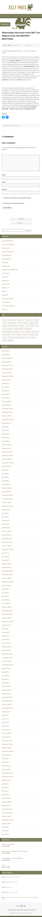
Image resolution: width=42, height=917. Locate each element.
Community (5, 255)
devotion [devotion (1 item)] (25, 323)
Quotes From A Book (8, 844)
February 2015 (6, 802)
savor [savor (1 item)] (13, 334)
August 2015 (5, 780)
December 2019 (6, 610)
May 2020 (4, 596)
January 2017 (5, 737)
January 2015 (5, 805)
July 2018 (4, 672)
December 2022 (6, 495)
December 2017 (6, 697)
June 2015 (4, 787)
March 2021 (5, 560)
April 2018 (5, 683)
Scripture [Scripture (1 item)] (25, 334)
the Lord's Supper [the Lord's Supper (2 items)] (19, 337)
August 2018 (5, 668)
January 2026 (5, 362)
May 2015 (4, 791)
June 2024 (4, 430)
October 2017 (6, 704)
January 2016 (5, 769)
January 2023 (5, 491)
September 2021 (7, 549)
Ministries (5, 284)
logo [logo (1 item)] (4, 329)
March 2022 (5, 528)
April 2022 (5, 524)
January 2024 (5, 448)
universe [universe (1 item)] (33, 337)
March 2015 (5, 798)
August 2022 (5, 510)
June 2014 (4, 831)
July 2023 (4, 470)
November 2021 (6, 542)
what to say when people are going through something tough (20, 898)
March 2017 (5, 730)
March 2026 (5, 354)
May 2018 (4, 679)
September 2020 (7, 582)
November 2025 (6, 369)
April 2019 (5, 639)
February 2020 (6, 607)
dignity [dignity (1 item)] (32, 323)
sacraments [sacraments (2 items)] (35, 331)
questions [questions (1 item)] (17, 331)
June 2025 (4, 387)
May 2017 (4, 722)
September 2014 (7, 820)
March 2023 (5, 484)
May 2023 (4, 477)
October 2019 (6, 618)
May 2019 (4, 636)
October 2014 (6, 816)
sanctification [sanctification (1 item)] (6, 334)
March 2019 (5, 643)
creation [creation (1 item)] (36, 320)
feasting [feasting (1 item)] (10, 326)
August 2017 (5, 712)
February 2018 (6, 690)
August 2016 (5, 755)
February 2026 (6, 358)
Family (4, 262)
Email (4, 182)
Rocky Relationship (12, 882)
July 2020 (4, 589)
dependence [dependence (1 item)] (12, 323)
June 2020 (4, 593)
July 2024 (4, 427)
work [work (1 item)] (4, 340)
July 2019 (4, 629)
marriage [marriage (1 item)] (9, 329)
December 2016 (6, 740)
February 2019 (6, 647)
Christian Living (6, 244)
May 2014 (4, 834)
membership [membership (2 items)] (28, 329)
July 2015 (4, 784)
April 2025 (5, 394)
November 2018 (6, 657)
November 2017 (6, 701)
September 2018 (7, 665)
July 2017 (4, 715)
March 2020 (5, 603)
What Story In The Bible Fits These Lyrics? (15, 851)
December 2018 (6, 654)
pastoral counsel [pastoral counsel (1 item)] (7, 331)
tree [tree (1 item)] (27, 337)
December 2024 (6, 408)
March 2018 (5, 686)
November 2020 (6, 574)
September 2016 (7, 751)
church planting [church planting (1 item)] (11, 320)
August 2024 (5, 423)
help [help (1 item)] (27, 326)
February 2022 (6, 531)
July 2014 (4, 827)
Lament (4, 277)
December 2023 (6, 452)
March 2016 (5, 766)
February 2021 (6, 564)
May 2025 (4, 390)
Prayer (4, 295)
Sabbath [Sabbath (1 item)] (28, 331)
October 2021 (6, 546)
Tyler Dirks (17, 45)
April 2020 (5, 600)
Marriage (5, 280)
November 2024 (6, 412)
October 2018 (6, 661)
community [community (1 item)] (29, 320)
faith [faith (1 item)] (36, 323)
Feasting (4, 266)
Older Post (21, 223)
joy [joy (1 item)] (37, 326)
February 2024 (6, 445)
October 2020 (6, 578)
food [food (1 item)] (16, 326)
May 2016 (4, 762)
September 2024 (7, 419)
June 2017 (4, 719)
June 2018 (4, 675)
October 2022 (6, 502)
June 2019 (4, 632)
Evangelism (5, 259)
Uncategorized (6, 306)
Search (29, 230)
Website (4, 189)
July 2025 (4, 383)
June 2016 (4, 758)
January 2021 (5, 567)
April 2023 (5, 481)
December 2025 (6, 365)
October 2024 (6, 416)
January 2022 (5, 535)
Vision (4, 309)
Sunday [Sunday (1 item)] (10, 337)
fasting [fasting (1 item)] (4, 326)
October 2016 (6, 748)
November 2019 (6, 614)
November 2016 (6, 744)
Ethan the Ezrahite (12, 892)
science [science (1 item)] (19, 334)
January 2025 (5, 405)
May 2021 (4, 553)
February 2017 (6, 733)
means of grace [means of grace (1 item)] (18, 329)
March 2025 (5, 398)
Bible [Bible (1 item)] (4, 320)
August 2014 (5, 823)
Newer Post (21, 219)
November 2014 (6, 813)
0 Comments (22, 45)
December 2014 (6, 809)
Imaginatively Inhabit (14, 125)
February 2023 (6, 488)
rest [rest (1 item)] (22, 331)
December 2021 (6, 538)
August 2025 (5, 380)
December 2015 (6, 773)
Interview (5, 273)
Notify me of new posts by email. (14, 203)
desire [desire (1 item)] (19, 323)
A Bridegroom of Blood (13, 877)
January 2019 (5, 650)
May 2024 (4, 434)
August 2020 (5, 585)
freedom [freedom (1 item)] (21, 326)
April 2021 (5, 556)
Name (4, 175)
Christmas (5, 248)
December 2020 (6, 571)
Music (3, 291)
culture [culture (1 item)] (5, 323)
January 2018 (5, 693)
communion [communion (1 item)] (21, 320)
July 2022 (4, 513)
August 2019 (5, 625)
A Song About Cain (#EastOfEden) (12, 858)
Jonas (3, 865)
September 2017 (7, 708)
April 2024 (5, 437)
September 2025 (7, 376)
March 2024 (5, 441)
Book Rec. (9, 887)
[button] (21, 23)
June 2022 (4, 517)
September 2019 (7, 621)
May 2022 (4, 520)
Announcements (7, 241)
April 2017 (5, 726)
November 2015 (6, 776)
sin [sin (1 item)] (37, 334)
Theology (5, 302)
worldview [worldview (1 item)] (10, 340)
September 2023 (7, 463)
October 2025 (6, 372)
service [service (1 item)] (32, 334)
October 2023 (6, 459)
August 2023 (5, 466)
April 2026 (5, 351)
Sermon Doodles (7, 298)
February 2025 (6, 401)
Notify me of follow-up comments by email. (17, 198)
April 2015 (5, 794)
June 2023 (4, 473)
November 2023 (6, 455)
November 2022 (6, 499)
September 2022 (7, 506)
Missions (4, 288)
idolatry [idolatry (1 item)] (33, 326)
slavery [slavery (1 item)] (5, 337)
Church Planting (7, 251)
